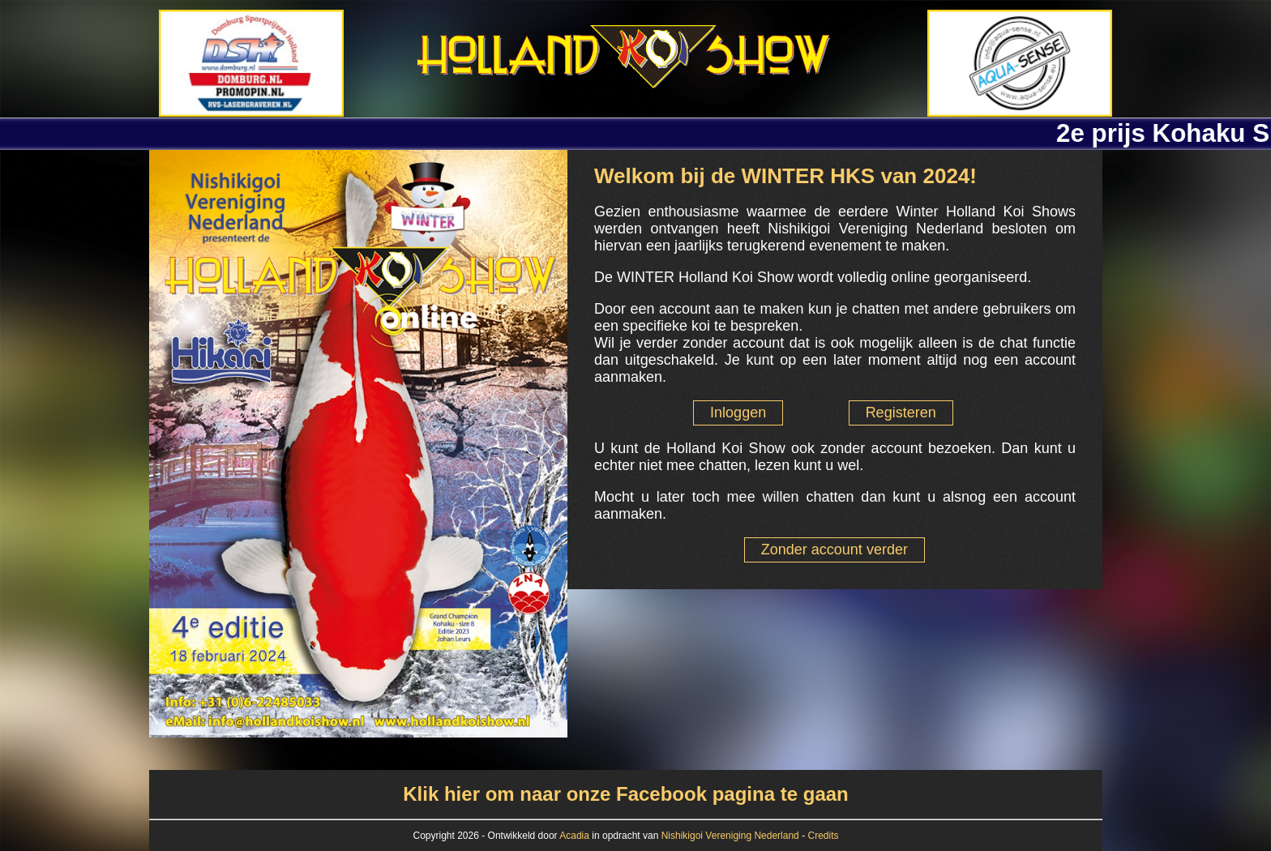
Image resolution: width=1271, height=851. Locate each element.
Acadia (575, 835)
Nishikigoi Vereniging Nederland (730, 835)
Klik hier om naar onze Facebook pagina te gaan (625, 794)
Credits (822, 835)
